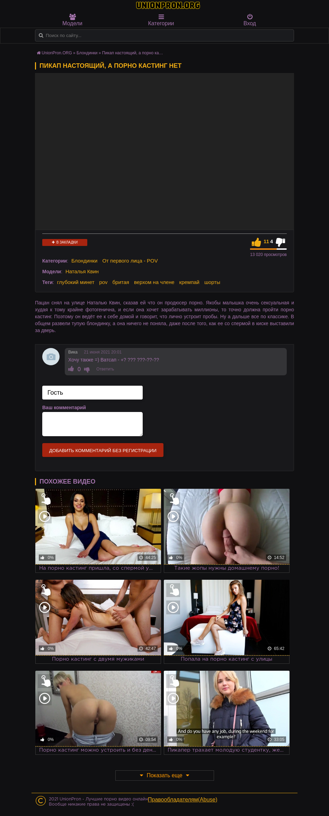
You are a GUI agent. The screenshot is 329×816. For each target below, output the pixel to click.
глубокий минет (76, 282)
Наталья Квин (82, 271)
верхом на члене (154, 282)
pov (103, 282)
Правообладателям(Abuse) (182, 800)
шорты (212, 282)
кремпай (189, 282)
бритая (121, 282)
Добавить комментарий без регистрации (103, 450)
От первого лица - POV (130, 261)
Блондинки (84, 261)
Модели (72, 20)
